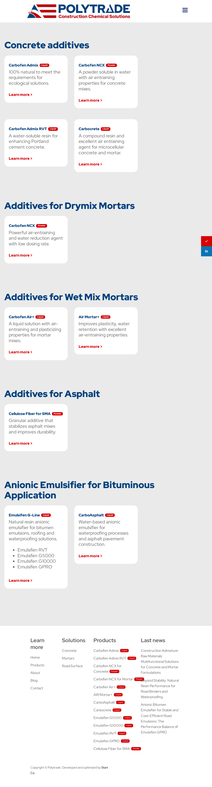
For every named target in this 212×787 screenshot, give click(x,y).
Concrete (69, 650)
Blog (33, 680)
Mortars (68, 658)
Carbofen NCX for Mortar (113, 679)
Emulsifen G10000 (108, 725)
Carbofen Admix (106, 650)
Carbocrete (102, 710)
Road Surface (72, 666)
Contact (36, 688)
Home (35, 657)
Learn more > (20, 94)
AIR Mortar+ (103, 694)
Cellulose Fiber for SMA (112, 748)
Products (37, 665)
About (35, 672)
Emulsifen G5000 (108, 717)
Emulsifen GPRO (107, 741)
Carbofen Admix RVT (110, 658)
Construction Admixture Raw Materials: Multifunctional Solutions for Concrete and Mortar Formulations (160, 661)
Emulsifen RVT (105, 733)
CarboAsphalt (104, 702)
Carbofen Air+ (104, 687)
